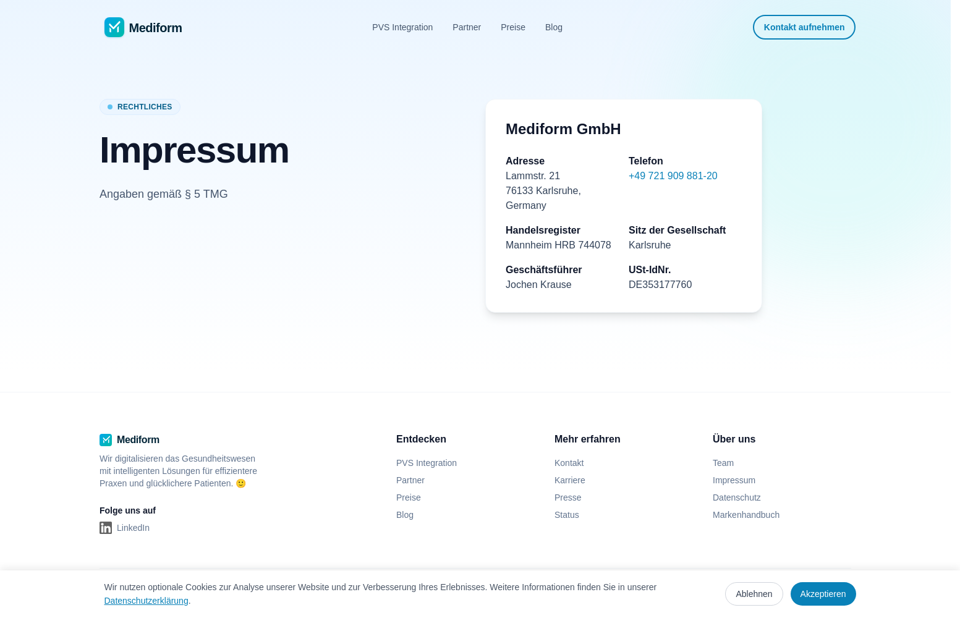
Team (723, 463)
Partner (466, 27)
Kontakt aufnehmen (804, 27)
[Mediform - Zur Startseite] (143, 27)
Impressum (734, 480)
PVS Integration (402, 27)
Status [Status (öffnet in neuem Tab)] (571, 515)
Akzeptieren (823, 594)
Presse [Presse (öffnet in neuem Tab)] (573, 497)
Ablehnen (754, 594)
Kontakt (569, 463)
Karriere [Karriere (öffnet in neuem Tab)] (574, 480)
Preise (513, 27)
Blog (554, 27)
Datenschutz (737, 497)
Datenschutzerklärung (146, 601)
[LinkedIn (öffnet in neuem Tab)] (125, 528)
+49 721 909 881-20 (673, 176)
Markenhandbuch (746, 515)
